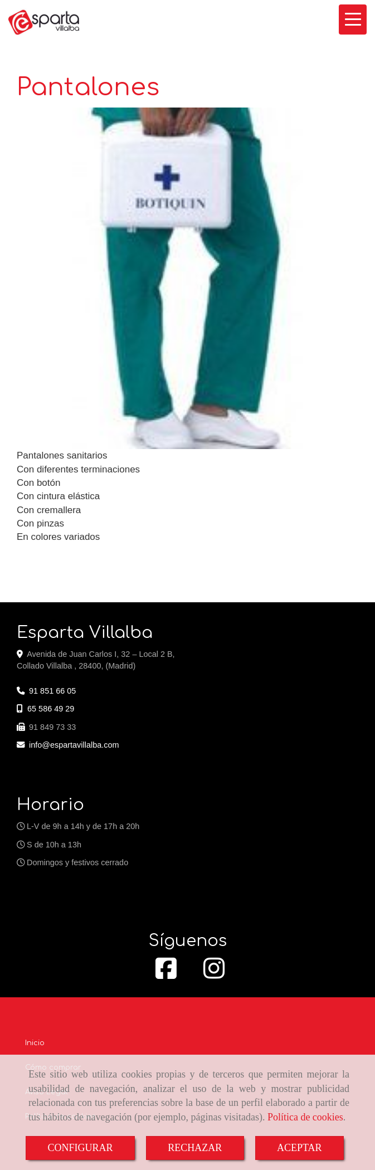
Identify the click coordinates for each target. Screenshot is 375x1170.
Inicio (35, 1043)
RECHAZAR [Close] (195, 1147)
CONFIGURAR (80, 1147)
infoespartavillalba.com (74, 744)
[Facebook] (166, 974)
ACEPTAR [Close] (299, 1147)
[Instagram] (214, 974)
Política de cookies (305, 1117)
